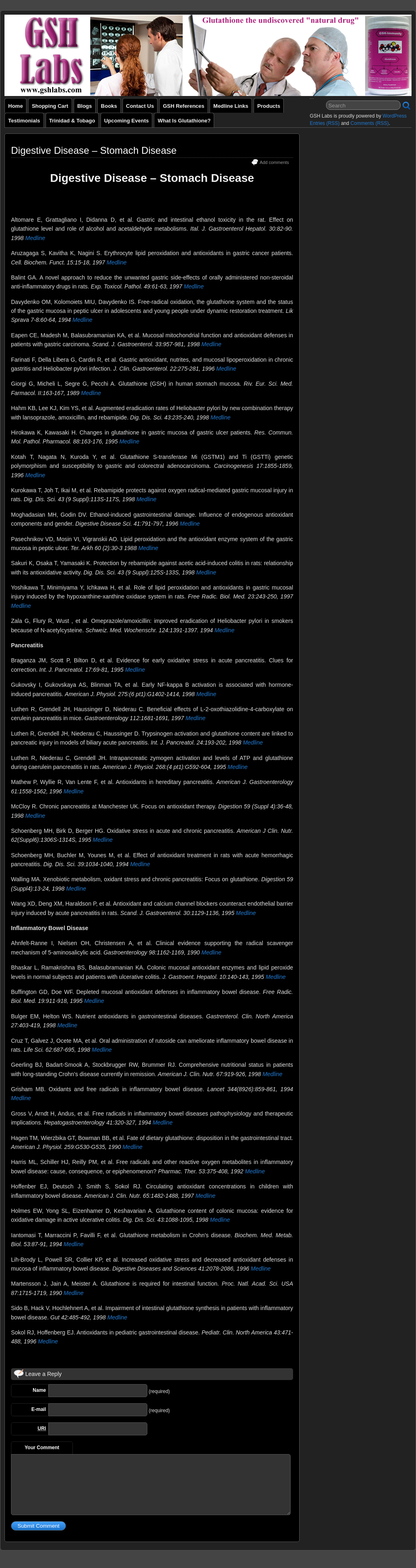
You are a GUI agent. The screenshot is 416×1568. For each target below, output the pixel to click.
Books (109, 106)
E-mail (38, 1409)
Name (39, 1390)
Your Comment (41, 1447)
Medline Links (230, 106)
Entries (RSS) (324, 123)
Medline (35, 238)
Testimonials (24, 121)
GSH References (183, 106)
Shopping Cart (50, 106)
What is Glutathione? (184, 121)
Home (15, 106)
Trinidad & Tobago (72, 121)
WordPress (395, 116)
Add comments (274, 162)
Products (268, 106)
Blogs (84, 106)
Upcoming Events (126, 121)
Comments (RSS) (369, 123)
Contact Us (140, 106)
